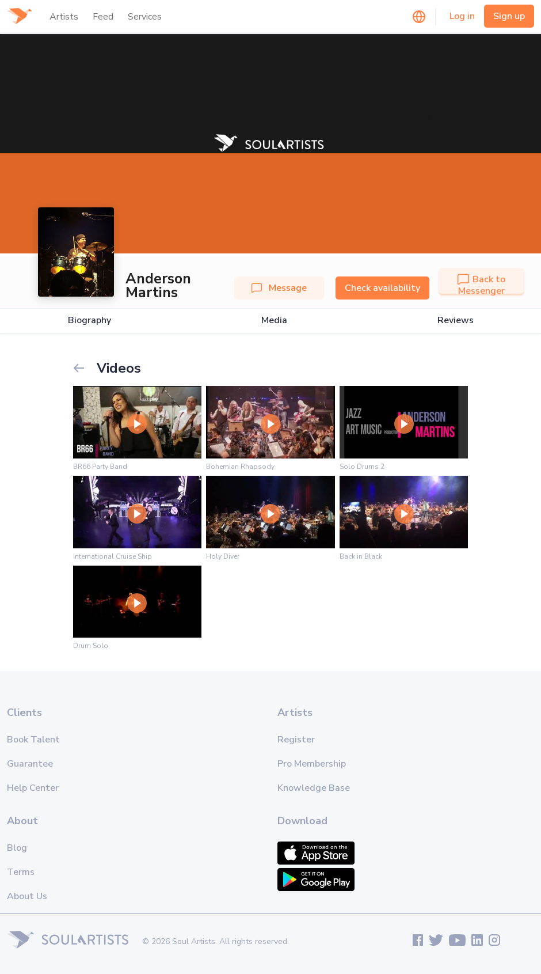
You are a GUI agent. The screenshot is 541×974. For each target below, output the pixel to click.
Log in (462, 16)
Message (279, 288)
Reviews (455, 320)
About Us (27, 896)
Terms (21, 872)
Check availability (382, 288)
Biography (89, 320)
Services (145, 16)
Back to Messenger (481, 285)
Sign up (509, 16)
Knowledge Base (313, 788)
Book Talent (33, 739)
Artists (63, 16)
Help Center (33, 788)
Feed (103, 16)
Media (274, 320)
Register (296, 739)
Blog (17, 848)
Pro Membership (311, 764)
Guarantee (30, 764)
